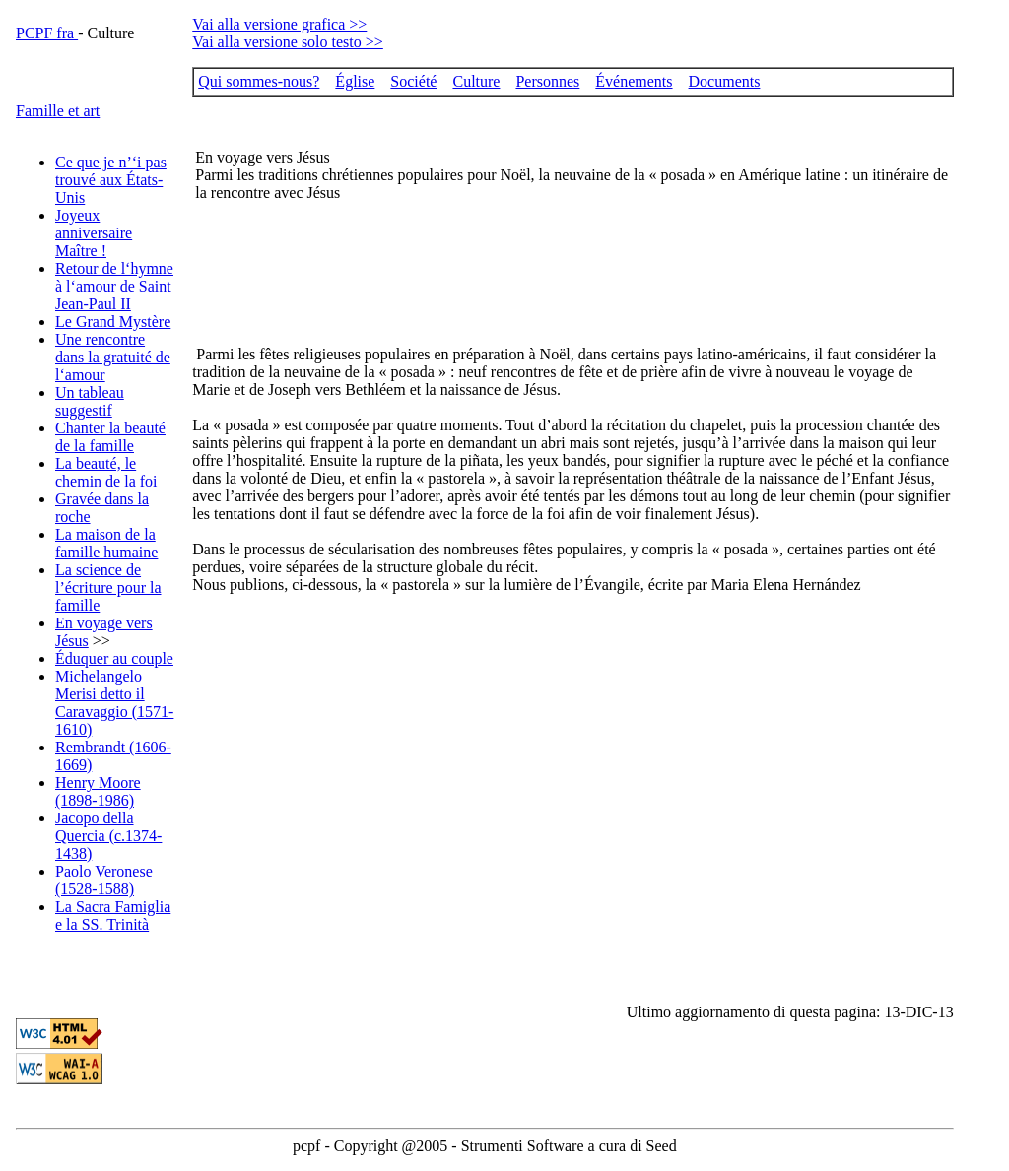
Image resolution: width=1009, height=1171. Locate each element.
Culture (476, 81)
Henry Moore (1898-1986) (98, 791)
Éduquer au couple (114, 658)
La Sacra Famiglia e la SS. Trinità (112, 915)
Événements (633, 81)
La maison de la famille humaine (106, 543)
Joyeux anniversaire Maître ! (93, 233)
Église (354, 81)
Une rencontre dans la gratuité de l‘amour (112, 357)
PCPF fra (47, 33)
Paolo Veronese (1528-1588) (104, 880)
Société (413, 81)
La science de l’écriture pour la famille (108, 587)
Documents (725, 81)
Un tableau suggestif (89, 401)
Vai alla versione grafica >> (279, 24)
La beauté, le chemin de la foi (106, 472)
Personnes (547, 81)
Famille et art (58, 110)
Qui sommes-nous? (258, 81)
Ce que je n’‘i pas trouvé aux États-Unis (111, 180)
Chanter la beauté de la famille (110, 437)
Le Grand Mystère (112, 321)
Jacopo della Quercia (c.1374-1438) (108, 836)
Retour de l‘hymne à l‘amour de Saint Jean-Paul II (114, 286)
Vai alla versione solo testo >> (287, 41)
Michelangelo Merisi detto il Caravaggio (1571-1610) (114, 703)
